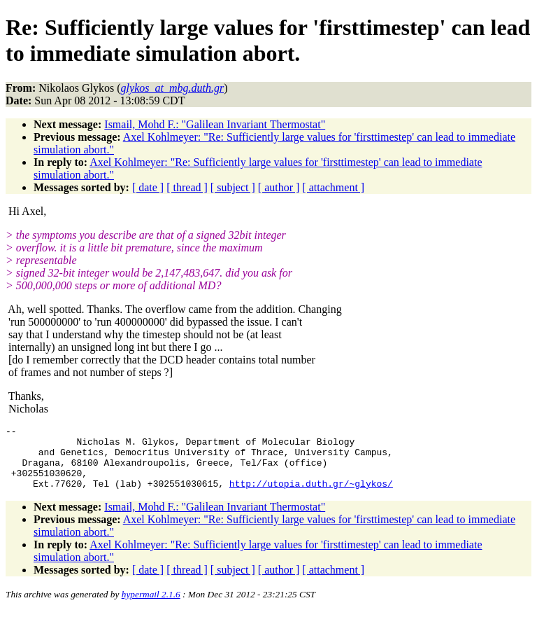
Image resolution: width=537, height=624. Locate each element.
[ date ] (148, 187)
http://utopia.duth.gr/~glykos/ (311, 496)
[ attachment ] (333, 187)
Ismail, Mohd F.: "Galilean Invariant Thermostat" (214, 124)
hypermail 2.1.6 (151, 607)
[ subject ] (232, 187)
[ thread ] (187, 187)
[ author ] (279, 187)
